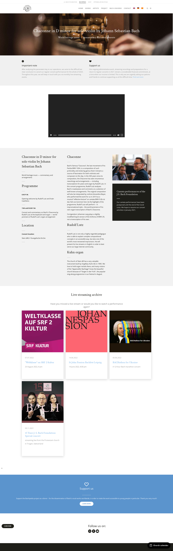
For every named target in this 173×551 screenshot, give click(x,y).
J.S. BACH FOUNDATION (70, 2)
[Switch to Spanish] (142, 8)
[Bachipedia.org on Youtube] (97, 531)
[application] (86, 115)
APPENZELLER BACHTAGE (101, 2)
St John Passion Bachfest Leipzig (85, 362)
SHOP (89, 2)
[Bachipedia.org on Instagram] (89, 531)
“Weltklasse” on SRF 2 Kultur (39, 362)
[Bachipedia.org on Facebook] (93, 531)
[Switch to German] (138, 8)
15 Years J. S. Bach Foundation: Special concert (40, 434)
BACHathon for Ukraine (125, 362)
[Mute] (118, 135)
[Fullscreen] (122, 135)
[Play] (51, 135)
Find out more (138, 77)
